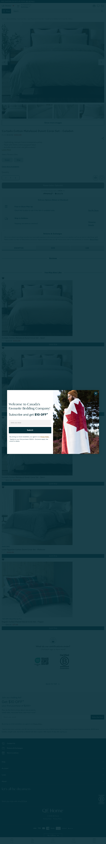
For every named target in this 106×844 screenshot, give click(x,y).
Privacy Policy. (44, 437)
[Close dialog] (96, 393)
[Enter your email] (30, 423)
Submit (30, 430)
